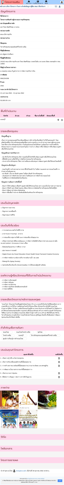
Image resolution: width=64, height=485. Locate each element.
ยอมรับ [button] (60, 480)
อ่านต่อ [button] (35, 482)
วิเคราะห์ (20, 6)
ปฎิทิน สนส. (34, 6)
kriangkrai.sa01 (19, 471)
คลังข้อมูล (26, 6)
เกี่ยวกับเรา (42, 6)
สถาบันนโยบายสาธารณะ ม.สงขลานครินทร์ (35, 478)
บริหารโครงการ (11, 6)
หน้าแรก (3, 6)
